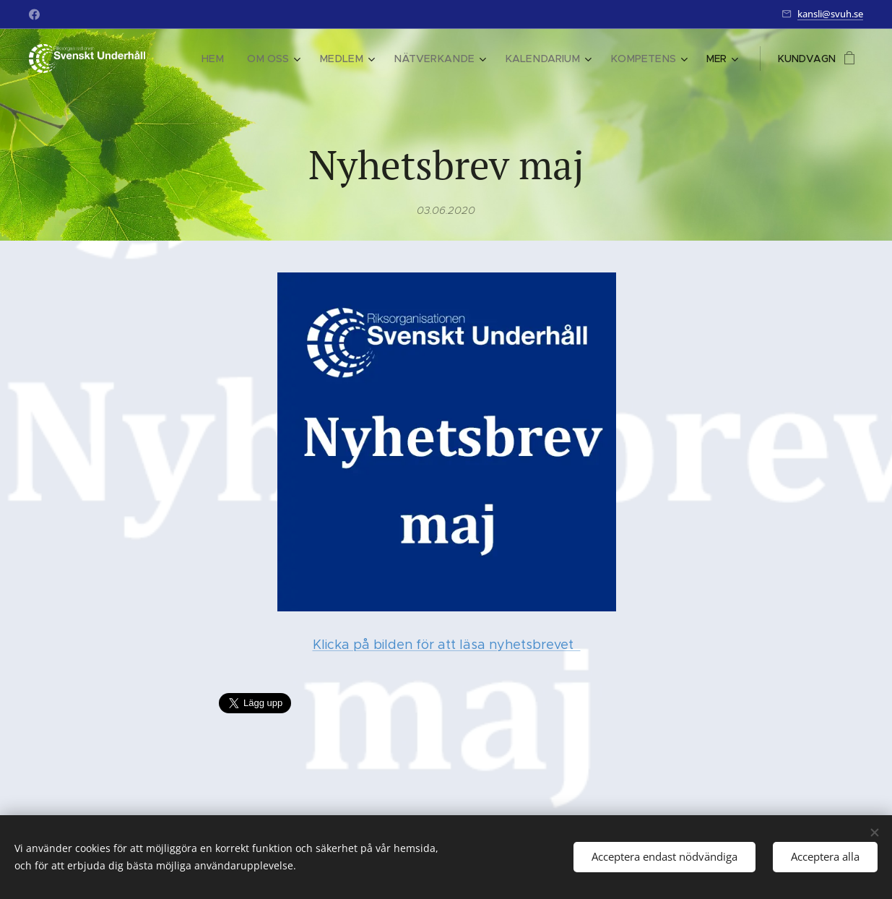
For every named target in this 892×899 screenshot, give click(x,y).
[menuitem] (234, 58)
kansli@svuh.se (830, 13)
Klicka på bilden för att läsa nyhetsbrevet (446, 645)
